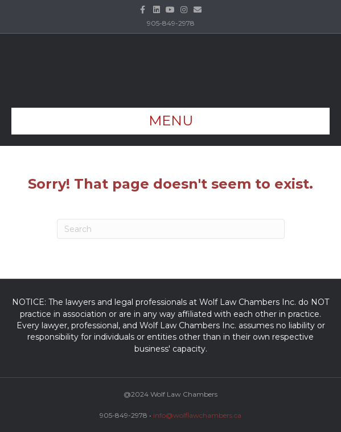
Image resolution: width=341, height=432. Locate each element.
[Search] (171, 229)
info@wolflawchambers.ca (197, 415)
